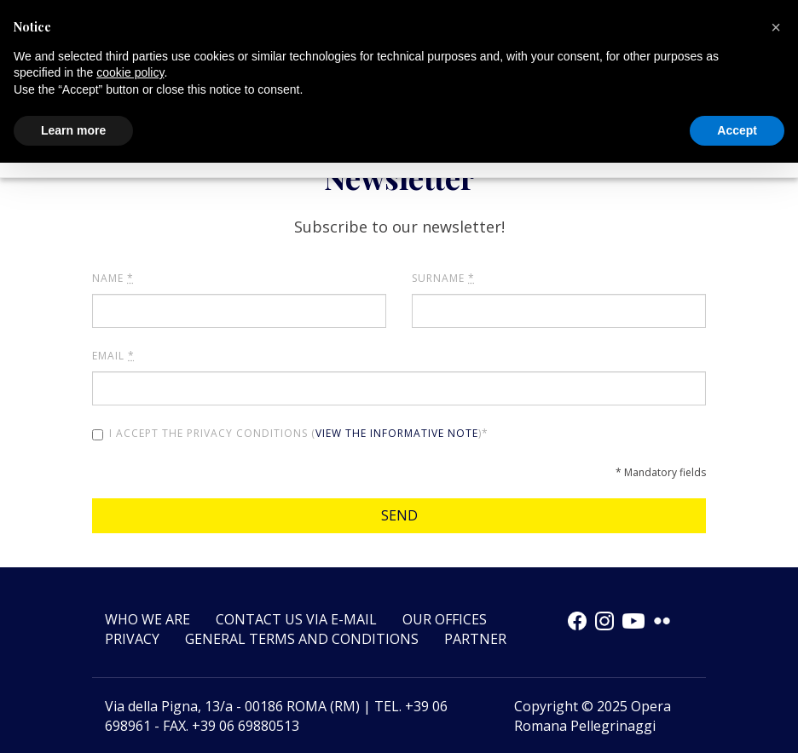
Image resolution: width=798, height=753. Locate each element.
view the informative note (396, 433)
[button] (775, 27)
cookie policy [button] (130, 72)
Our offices (444, 619)
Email (113, 355)
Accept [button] (737, 130)
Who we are (147, 619)
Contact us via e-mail (296, 619)
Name (113, 278)
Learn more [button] (73, 130)
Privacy (132, 638)
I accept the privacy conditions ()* (290, 433)
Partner (475, 638)
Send (399, 515)
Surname (443, 278)
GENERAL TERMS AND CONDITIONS (302, 638)
